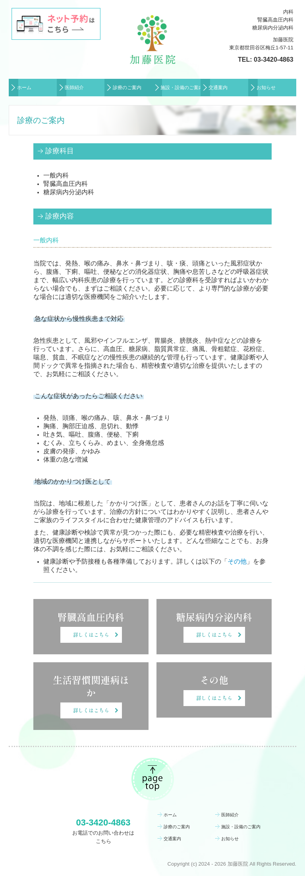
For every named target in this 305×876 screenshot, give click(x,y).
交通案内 (218, 87)
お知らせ (266, 87)
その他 (237, 561)
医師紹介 (74, 87)
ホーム (24, 87)
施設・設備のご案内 (180, 87)
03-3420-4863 (273, 59)
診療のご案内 (127, 87)
